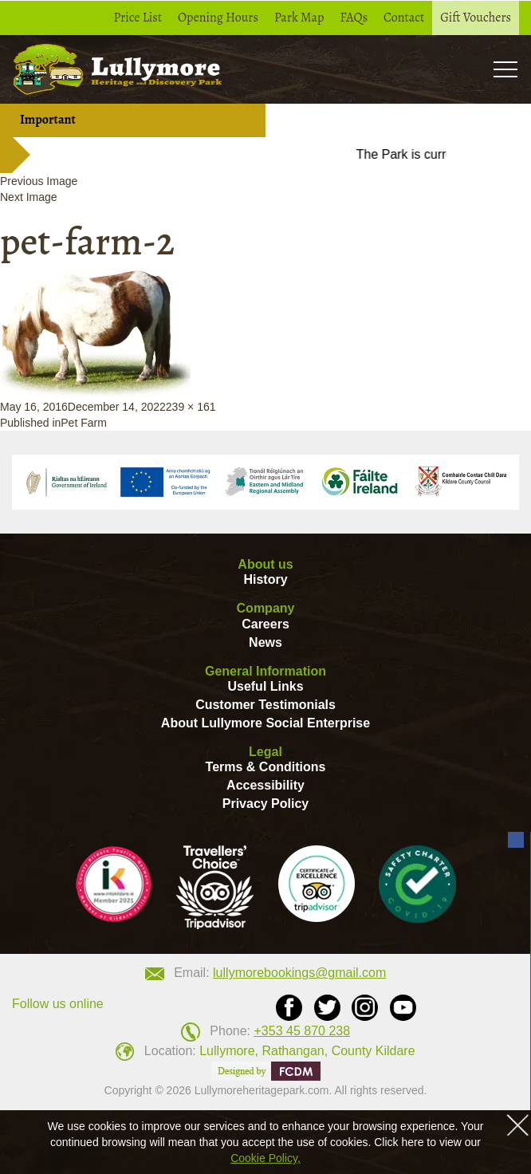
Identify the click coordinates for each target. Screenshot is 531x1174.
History (265, 579)
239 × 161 (191, 406)
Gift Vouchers (475, 17)
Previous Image (38, 181)
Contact (404, 17)
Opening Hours (218, 17)
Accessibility (265, 785)
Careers (265, 624)
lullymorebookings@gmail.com (299, 972)
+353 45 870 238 (302, 1031)
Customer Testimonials (265, 704)
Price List (138, 17)
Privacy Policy (265, 803)
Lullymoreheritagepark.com (262, 1090)
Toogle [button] (505, 69)
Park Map (299, 17)
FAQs (354, 17)
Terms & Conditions (266, 767)
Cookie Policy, (265, 1158)
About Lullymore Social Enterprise (265, 723)
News (265, 642)
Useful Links (265, 686)
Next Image (28, 197)
